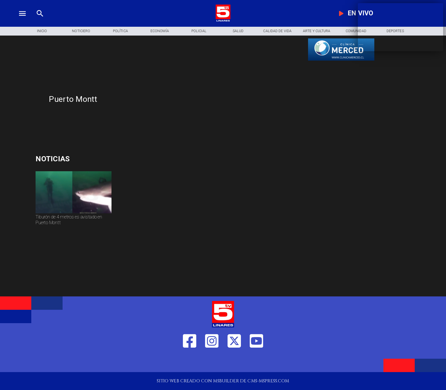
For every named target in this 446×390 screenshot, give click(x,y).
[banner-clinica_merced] (341, 60)
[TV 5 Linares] (40, 20)
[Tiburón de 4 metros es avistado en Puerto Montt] (73, 224)
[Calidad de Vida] (277, 31)
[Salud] (238, 31)
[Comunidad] (355, 31)
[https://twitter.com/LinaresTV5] (234, 361)
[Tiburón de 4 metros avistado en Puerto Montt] (73, 213)
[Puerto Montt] (171, 99)
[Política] (120, 31)
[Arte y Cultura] (316, 31)
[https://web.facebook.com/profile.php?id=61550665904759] (189, 361)
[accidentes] (98, 159)
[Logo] (223, 20)
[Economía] (159, 31)
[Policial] (198, 31)
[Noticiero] (81, 31)
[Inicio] (41, 31)
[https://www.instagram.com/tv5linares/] (211, 361)
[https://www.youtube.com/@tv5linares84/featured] (256, 361)
